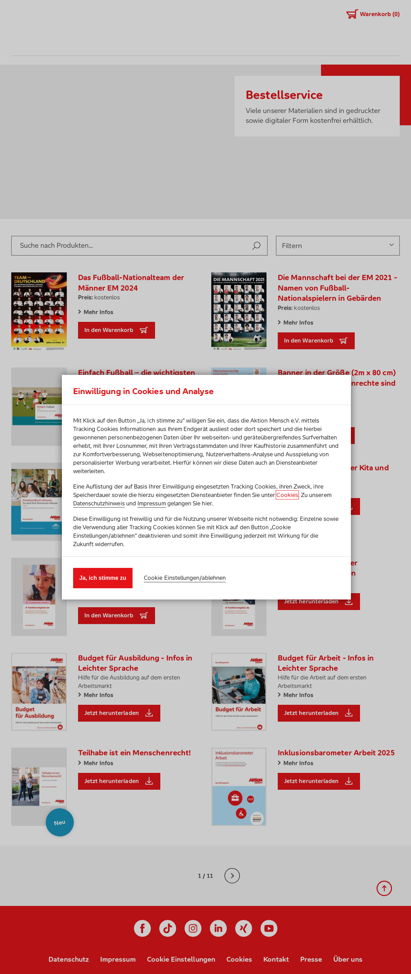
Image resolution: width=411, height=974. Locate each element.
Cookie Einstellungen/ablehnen (185, 578)
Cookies (287, 495)
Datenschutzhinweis (99, 503)
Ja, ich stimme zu (103, 578)
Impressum (151, 503)
